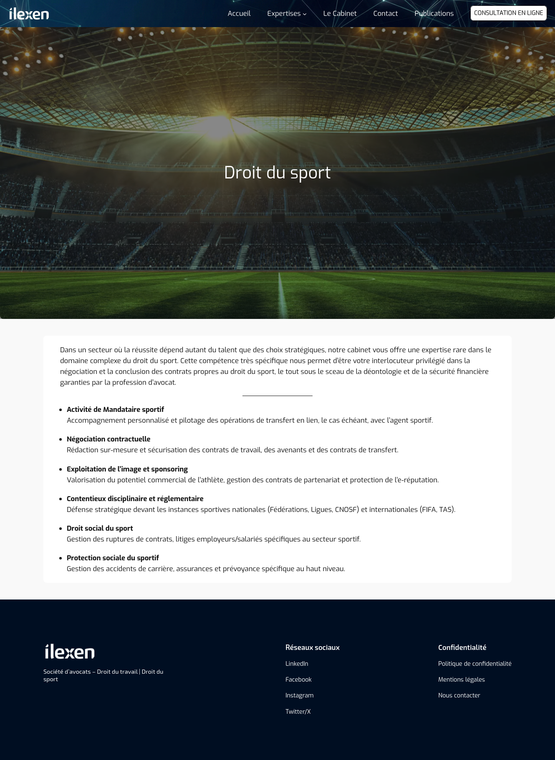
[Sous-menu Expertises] (287, 13)
